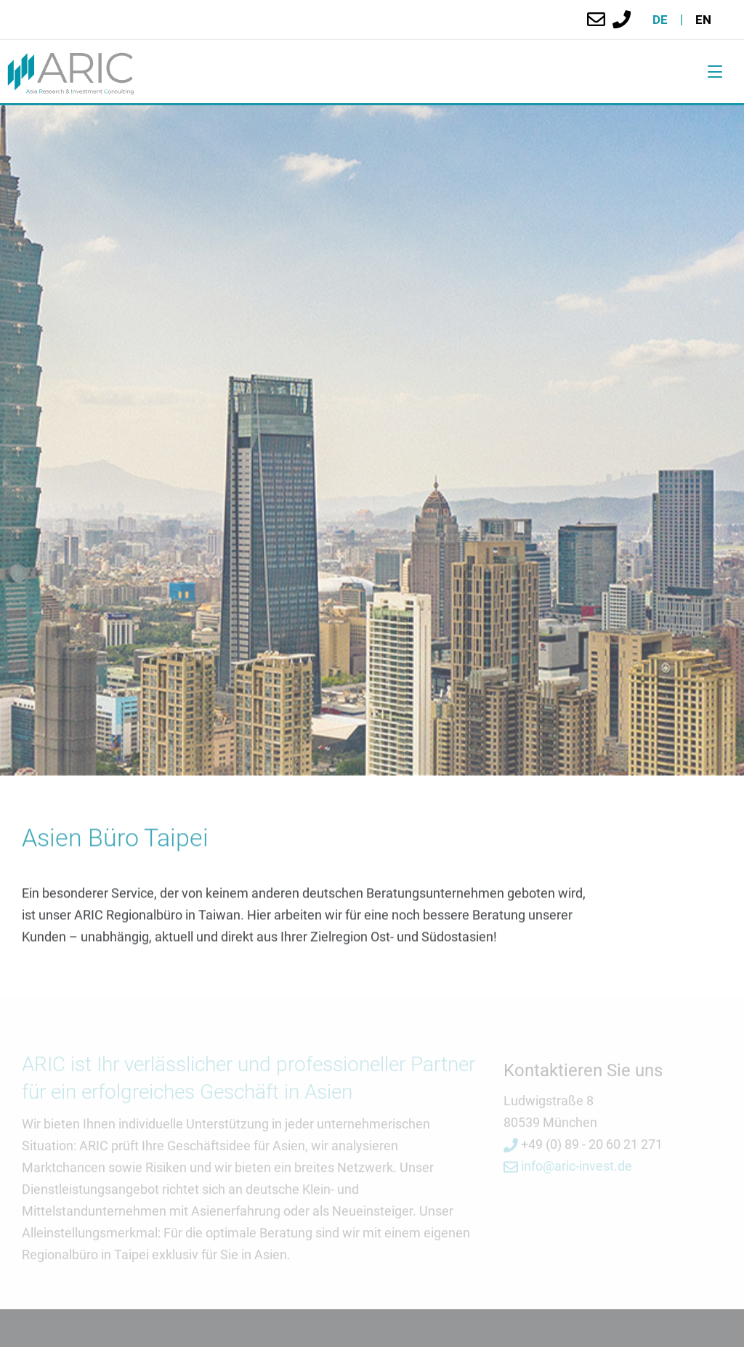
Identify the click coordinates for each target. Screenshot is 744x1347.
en (703, 19)
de (660, 19)
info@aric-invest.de (568, 1168)
